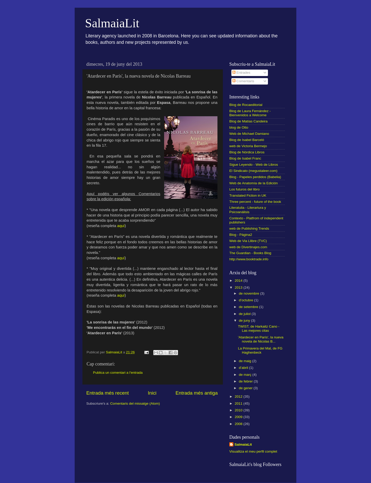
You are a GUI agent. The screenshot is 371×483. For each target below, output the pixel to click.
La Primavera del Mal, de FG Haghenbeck (260, 350)
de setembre (249, 307)
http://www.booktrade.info (248, 259)
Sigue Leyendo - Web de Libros (253, 164)
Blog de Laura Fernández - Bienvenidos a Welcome (250, 113)
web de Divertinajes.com (248, 247)
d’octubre (246, 300)
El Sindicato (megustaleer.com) (253, 171)
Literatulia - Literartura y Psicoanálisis (247, 210)
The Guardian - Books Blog (250, 253)
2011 (239, 403)
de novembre (249, 293)
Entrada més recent (107, 393)
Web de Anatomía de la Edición (253, 183)
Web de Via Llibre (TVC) (248, 241)
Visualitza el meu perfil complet (253, 451)
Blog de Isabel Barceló (246, 140)
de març (245, 375)
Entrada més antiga (196, 393)
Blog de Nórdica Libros (247, 152)
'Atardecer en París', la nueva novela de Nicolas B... (260, 339)
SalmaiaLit (112, 23)
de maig (245, 361)
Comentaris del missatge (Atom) (135, 403)
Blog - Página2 (240, 235)
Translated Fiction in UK (247, 195)
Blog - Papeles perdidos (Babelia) (255, 177)
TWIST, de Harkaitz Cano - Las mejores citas (259, 328)
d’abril (244, 368)
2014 (239, 280)
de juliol (245, 314)
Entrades (241, 72)
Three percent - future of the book (255, 202)
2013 (239, 287)
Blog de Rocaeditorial (245, 105)
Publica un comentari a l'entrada (117, 372)
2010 (239, 410)
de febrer (246, 381)
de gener (246, 388)
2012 (239, 396)
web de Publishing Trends (249, 228)
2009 (239, 417)
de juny (245, 320)
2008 (239, 424)
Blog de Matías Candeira (248, 121)
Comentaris (243, 81)
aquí (121, 226)
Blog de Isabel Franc (245, 158)
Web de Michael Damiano (249, 134)
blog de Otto (238, 127)
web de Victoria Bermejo (248, 146)
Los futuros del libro (244, 189)
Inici (152, 393)
